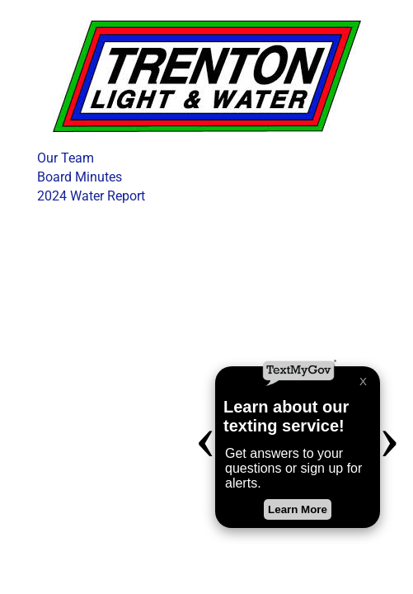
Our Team (65, 158)
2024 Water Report (91, 196)
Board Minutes (79, 177)
